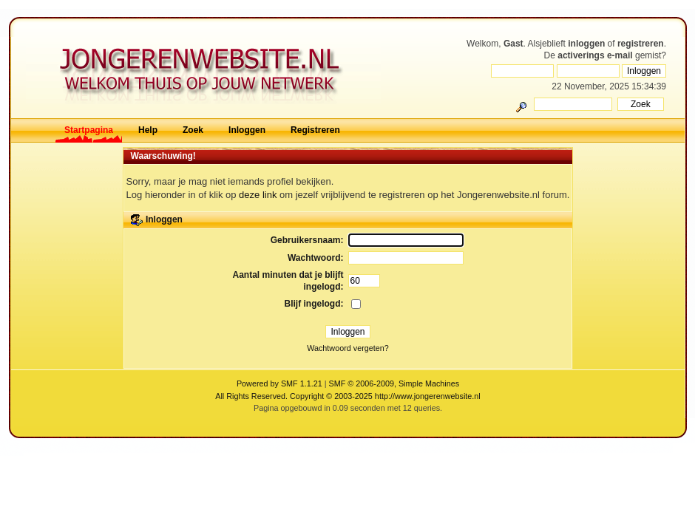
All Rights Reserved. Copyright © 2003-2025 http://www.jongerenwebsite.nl (347, 396)
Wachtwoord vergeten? (348, 348)
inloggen (586, 43)
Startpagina (88, 130)
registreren (640, 43)
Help (147, 130)
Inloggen (246, 130)
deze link (258, 194)
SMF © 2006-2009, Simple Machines (394, 383)
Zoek (193, 130)
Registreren (315, 130)
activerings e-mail (594, 55)
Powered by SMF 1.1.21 (279, 383)
